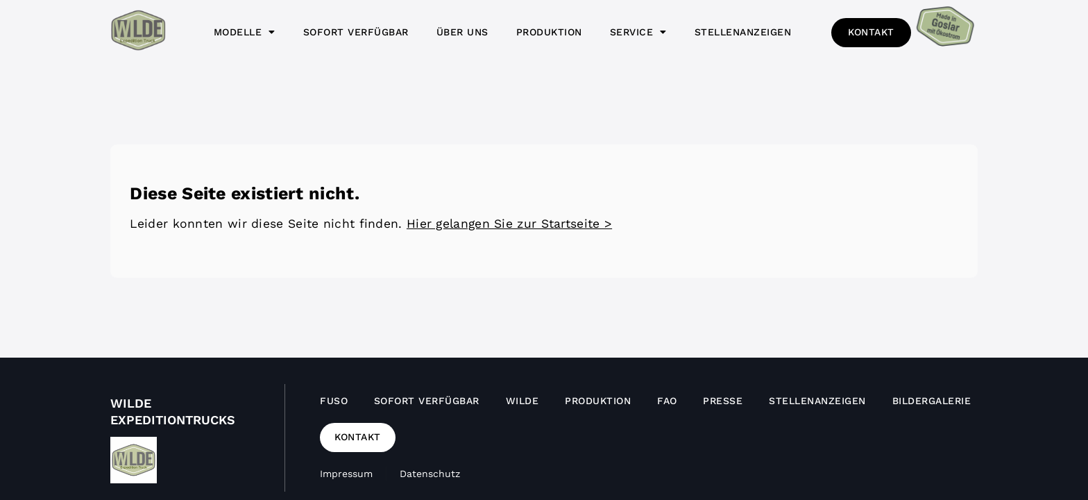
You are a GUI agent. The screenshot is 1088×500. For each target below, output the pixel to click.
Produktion (549, 32)
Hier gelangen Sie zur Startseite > (509, 224)
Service (638, 32)
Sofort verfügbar (356, 32)
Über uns (462, 32)
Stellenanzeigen (743, 32)
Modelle (244, 32)
